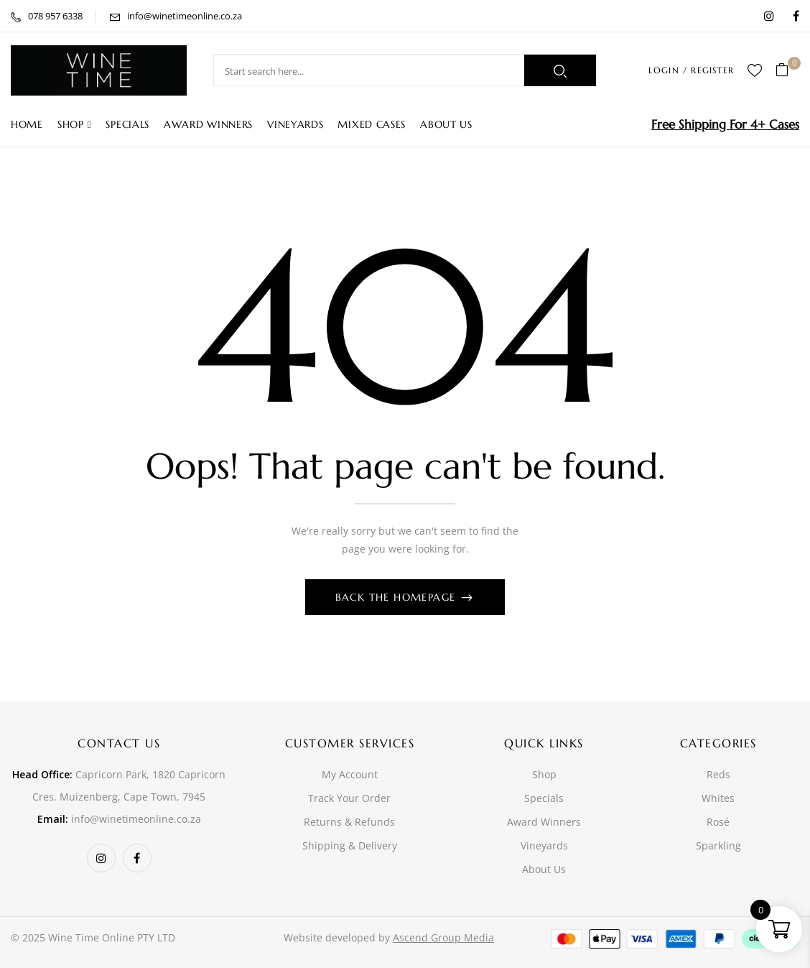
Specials (544, 798)
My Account (350, 774)
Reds (718, 774)
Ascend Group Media (443, 937)
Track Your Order (349, 798)
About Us (544, 869)
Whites (718, 798)
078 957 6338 (55, 15)
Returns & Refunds (349, 822)
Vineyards (544, 845)
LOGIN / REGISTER (691, 70)
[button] (787, 71)
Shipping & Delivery (349, 845)
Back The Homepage (397, 597)
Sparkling (718, 845)
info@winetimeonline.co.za (184, 15)
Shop (544, 774)
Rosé (718, 822)
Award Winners (544, 822)
